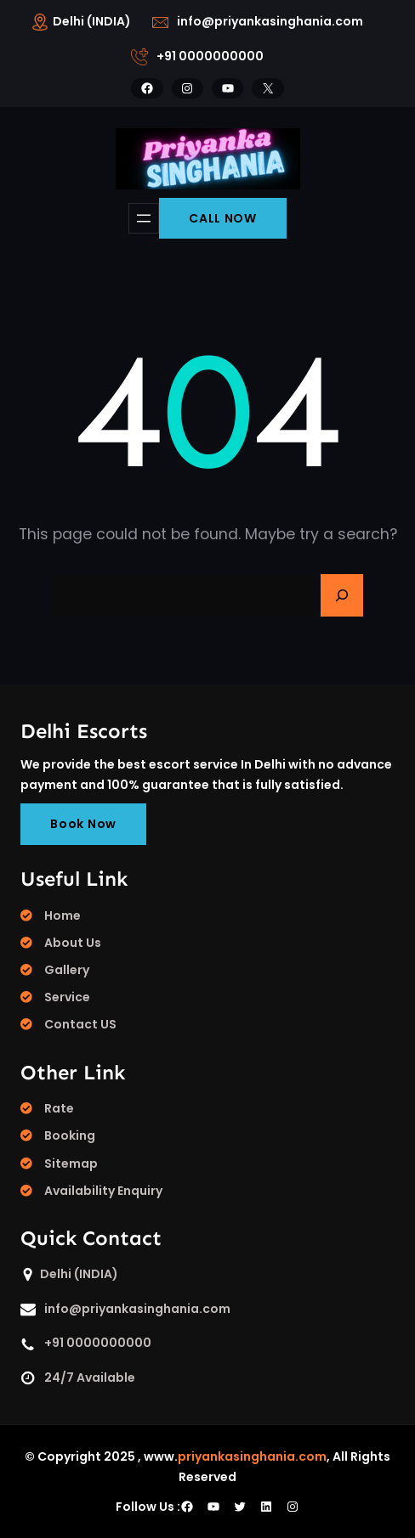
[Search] (342, 595)
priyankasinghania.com (252, 1456)
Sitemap (71, 1163)
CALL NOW (223, 218)
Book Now (83, 823)
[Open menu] (143, 218)
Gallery (66, 969)
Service (67, 997)
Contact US (80, 1024)
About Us (72, 942)
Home (62, 915)
